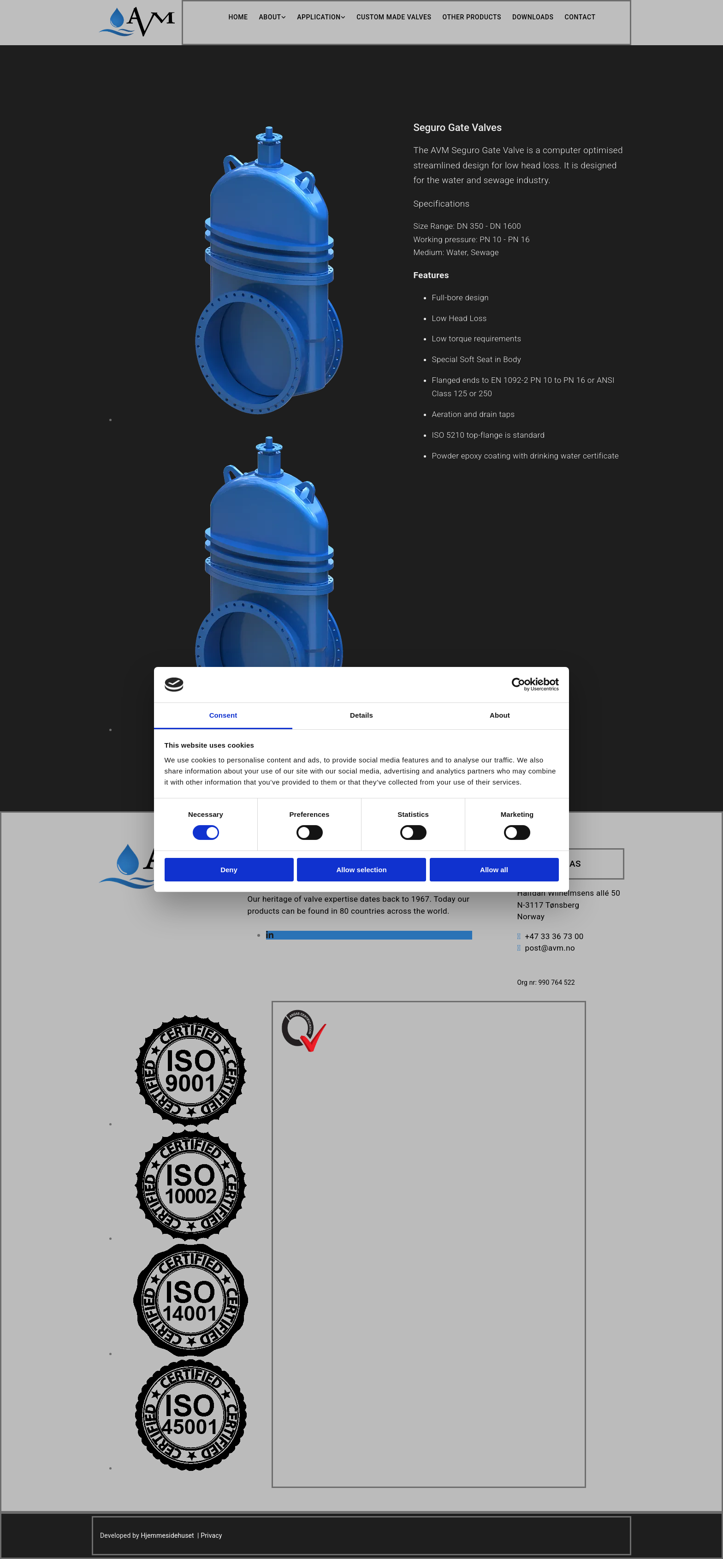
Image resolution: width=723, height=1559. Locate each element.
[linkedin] (269, 935)
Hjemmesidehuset (167, 1535)
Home (238, 17)
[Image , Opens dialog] (191, 1124)
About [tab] (500, 715)
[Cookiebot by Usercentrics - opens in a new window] (518, 684)
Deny (228, 870)
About (270, 17)
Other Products (472, 17)
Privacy (211, 1535)
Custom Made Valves (393, 17)
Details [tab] (361, 715)
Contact (580, 17)
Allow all (494, 870)
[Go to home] (137, 34)
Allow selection (361, 870)
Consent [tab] (223, 715)
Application (318, 17)
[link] (267, 17)
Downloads (533, 17)
